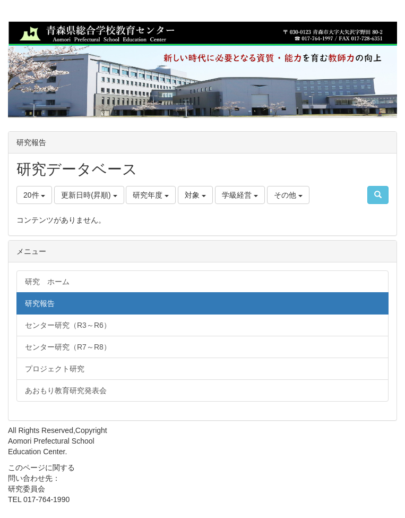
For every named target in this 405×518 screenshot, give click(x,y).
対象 (195, 195)
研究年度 (151, 195)
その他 (288, 195)
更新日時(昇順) (89, 195)
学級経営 (240, 195)
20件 (34, 195)
